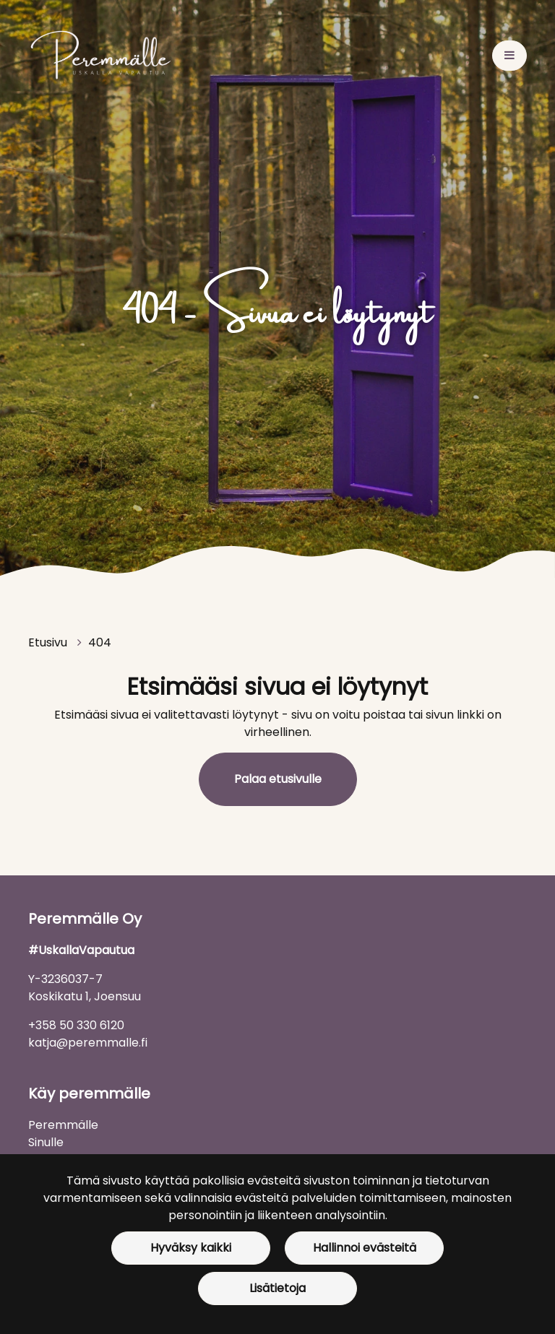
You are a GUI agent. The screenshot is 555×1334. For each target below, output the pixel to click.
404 (99, 642)
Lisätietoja (277, 1288)
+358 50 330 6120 (76, 1025)
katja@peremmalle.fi (87, 1042)
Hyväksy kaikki (190, 1247)
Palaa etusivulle (278, 779)
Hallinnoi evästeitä (364, 1247)
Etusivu (49, 642)
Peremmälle (63, 1125)
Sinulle (46, 1142)
